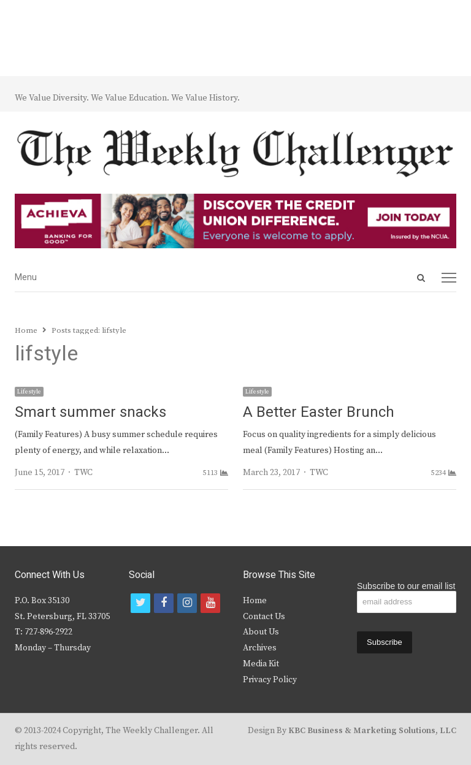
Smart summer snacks (90, 412)
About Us (261, 632)
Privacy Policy (270, 679)
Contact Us (264, 616)
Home (255, 600)
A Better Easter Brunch (318, 412)
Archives (260, 647)
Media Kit (261, 663)
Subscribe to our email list (406, 586)
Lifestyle (29, 391)
